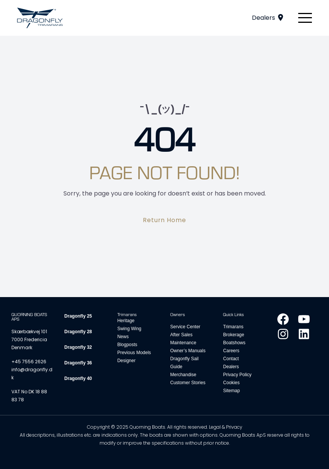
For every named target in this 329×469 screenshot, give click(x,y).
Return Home (165, 220)
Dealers (263, 17)
